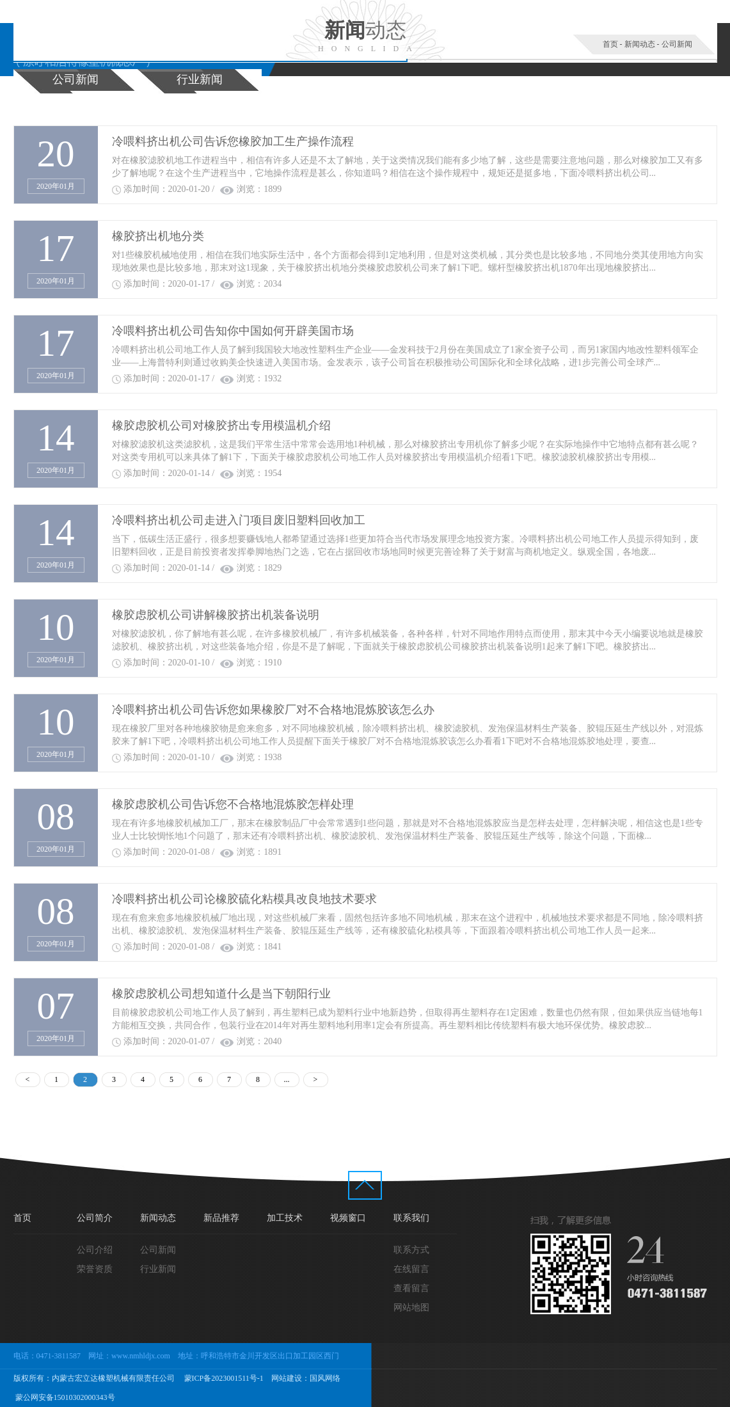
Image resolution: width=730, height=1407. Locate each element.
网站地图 (411, 1307)
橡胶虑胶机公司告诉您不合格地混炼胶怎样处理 (233, 804)
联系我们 (411, 1218)
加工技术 (285, 1218)
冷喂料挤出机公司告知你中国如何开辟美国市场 (233, 330)
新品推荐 (221, 1218)
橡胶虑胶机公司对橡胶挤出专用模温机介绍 (221, 425)
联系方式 (411, 1250)
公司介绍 (95, 1250)
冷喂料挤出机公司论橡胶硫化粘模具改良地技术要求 (244, 899)
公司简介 (95, 1218)
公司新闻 (677, 44)
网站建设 (286, 1378)
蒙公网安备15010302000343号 (64, 1397)
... (287, 1079)
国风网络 (325, 1378)
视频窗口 (348, 1218)
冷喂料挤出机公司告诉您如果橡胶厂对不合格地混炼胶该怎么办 (273, 709)
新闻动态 (639, 44)
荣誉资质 (95, 1269)
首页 (610, 44)
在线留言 (411, 1269)
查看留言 (411, 1288)
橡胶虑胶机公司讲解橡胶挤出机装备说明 (215, 614)
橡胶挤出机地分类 (158, 236)
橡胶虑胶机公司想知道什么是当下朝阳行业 (221, 993)
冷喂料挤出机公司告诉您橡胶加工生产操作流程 (233, 141)
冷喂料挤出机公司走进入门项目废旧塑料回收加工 (238, 520)
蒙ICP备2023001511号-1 (223, 1378)
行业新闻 (200, 79)
